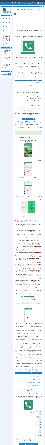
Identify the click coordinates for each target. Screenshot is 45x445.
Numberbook (37, 419)
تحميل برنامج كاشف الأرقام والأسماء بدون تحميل (34, 384)
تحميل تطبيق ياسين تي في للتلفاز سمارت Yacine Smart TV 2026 (5, 68)
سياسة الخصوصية (40, 0)
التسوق (9, 39)
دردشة (3, 31)
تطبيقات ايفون (19, 3)
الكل (9, 18)
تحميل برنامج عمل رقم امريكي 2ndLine (35, 86)
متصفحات (6, 35)
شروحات (12, 3)
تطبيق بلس (9, 43)
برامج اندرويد (24, 3)
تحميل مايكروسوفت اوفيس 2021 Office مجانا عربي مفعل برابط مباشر (5, 64)
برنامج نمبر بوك (32, 304)
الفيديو (6, 26)
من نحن (43, 0)
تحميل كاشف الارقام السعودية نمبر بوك (35, 387)
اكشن (9, 31)
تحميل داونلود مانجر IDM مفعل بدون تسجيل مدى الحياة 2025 (5, 57)
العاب (15, 3)
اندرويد (6, 18)
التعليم (3, 26)
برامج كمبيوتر (28, 3)
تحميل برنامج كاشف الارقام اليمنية (36, 381)
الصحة (3, 39)
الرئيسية (32, 3)
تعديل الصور (3, 35)
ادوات (40, 6)
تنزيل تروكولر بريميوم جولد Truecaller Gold (34, 378)
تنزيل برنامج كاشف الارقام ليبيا (36, 386)
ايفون (3, 18)
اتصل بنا (36, 0)
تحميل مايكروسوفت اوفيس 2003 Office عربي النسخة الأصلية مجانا (5, 54)
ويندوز (9, 22)
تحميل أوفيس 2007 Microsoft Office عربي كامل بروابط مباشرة (5, 50)
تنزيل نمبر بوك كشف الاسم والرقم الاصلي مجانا (27, 433)
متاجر (3, 43)
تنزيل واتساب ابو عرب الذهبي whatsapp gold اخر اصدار (7, 76)
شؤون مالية (6, 43)
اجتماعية (6, 39)
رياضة (9, 35)
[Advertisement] (28, 23)
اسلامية (6, 31)
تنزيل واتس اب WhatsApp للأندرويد (36, 89)
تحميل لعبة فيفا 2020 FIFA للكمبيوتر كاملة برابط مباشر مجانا (5, 61)
